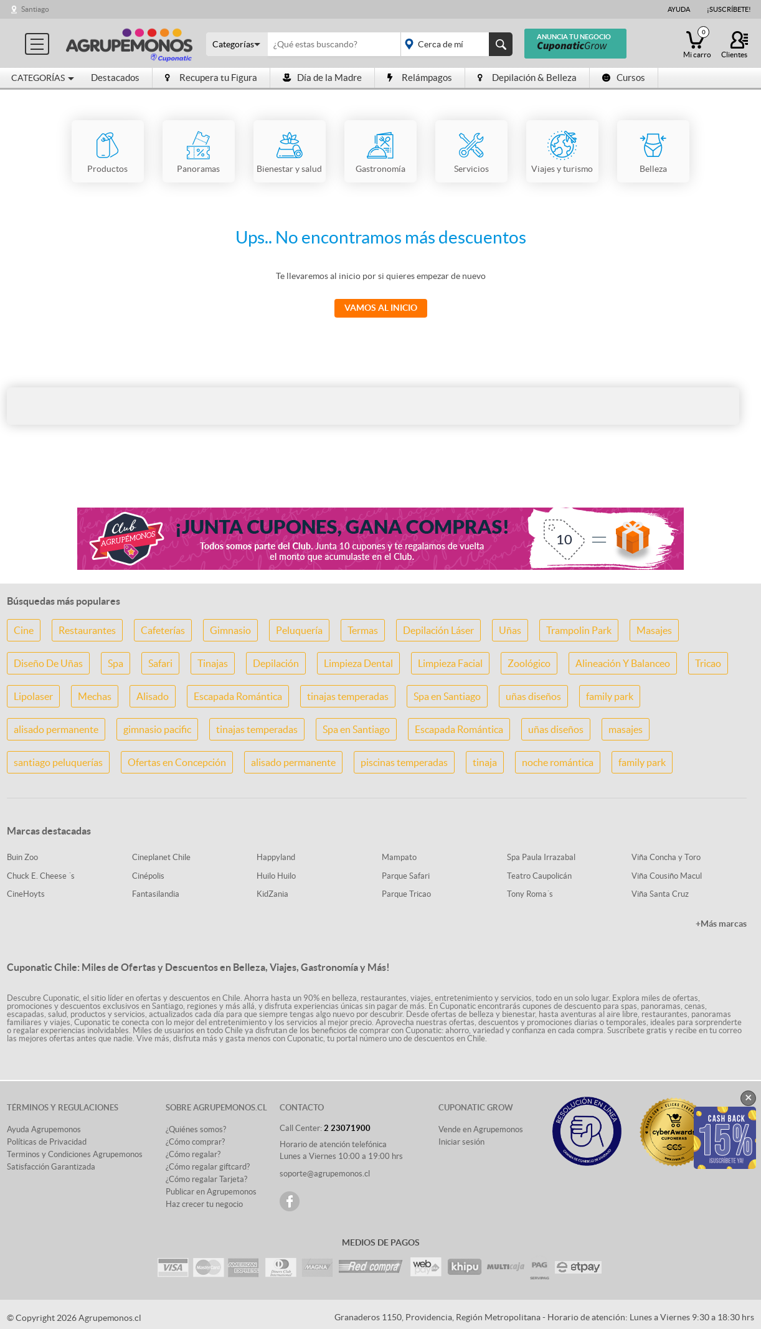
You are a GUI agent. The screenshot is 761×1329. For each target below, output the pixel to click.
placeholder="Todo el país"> (454, 44)
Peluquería (299, 630)
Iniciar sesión (461, 1142)
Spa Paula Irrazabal (541, 857)
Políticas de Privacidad (47, 1142)
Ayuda (679, 9)
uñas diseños (533, 696)
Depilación (276, 663)
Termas (362, 630)
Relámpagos (419, 77)
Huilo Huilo (276, 876)
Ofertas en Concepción (177, 762)
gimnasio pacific (157, 729)
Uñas (510, 630)
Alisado (152, 696)
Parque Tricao (406, 894)
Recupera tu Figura (211, 77)
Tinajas (212, 663)
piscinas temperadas (404, 762)
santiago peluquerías (58, 762)
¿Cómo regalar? (193, 1154)
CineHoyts (26, 894)
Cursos (623, 77)
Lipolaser (33, 696)
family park (609, 696)
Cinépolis (148, 876)
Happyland (276, 857)
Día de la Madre (322, 77)
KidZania (272, 894)
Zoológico (529, 663)
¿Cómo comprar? (195, 1142)
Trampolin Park (579, 630)
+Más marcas (721, 924)
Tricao (708, 663)
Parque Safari (406, 876)
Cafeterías (163, 630)
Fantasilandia (155, 894)
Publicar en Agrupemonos (211, 1191)
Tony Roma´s (530, 894)
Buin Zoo (22, 857)
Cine (24, 630)
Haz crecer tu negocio (204, 1204)
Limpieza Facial (450, 663)
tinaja (485, 762)
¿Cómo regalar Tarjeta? (206, 1179)
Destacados (115, 77)
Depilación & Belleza (527, 77)
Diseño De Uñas (48, 663)
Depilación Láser (438, 630)
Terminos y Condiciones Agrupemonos (75, 1154)
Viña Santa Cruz (660, 894)
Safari (160, 663)
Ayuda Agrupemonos (44, 1129)
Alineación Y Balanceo (622, 663)
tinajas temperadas (348, 696)
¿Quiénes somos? (196, 1129)
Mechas (94, 696)
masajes (625, 729)
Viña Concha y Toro (666, 857)
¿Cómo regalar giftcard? (208, 1166)
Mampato (399, 857)
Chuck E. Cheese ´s (41, 876)
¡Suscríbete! (729, 9)
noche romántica (557, 762)
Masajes (654, 630)
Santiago (35, 9)
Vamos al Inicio (380, 308)
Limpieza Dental (358, 663)
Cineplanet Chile (161, 857)
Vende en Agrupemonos (480, 1129)
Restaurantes (87, 630)
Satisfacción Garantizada (51, 1166)
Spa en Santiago (447, 696)
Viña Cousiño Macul (666, 876)
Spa (115, 663)
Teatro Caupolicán (539, 876)
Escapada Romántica (238, 696)
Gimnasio (230, 630)
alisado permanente (56, 729)
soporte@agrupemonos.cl (325, 1173)
